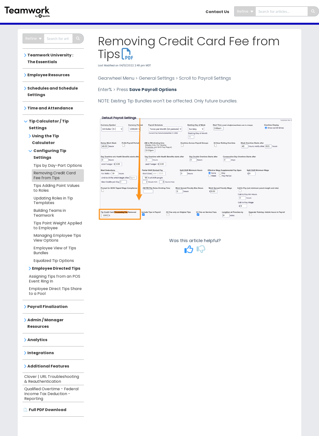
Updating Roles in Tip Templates (53, 200)
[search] (281, 11)
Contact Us (217, 12)
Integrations (40, 353)
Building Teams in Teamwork (49, 213)
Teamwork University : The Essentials (50, 58)
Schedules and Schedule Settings (52, 91)
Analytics (37, 340)
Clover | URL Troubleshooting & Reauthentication (51, 379)
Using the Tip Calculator (45, 139)
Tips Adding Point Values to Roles (56, 188)
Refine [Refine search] (245, 11)
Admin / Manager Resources (45, 323)
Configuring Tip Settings (49, 154)
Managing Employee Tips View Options (57, 238)
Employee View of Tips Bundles (54, 250)
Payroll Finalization (47, 306)
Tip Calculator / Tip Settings (49, 124)
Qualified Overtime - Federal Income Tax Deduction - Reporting (51, 393)
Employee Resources (48, 75)
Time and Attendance (50, 108)
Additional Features (48, 366)
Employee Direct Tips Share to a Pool (55, 291)
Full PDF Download (47, 410)
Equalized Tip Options (53, 260)
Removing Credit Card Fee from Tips (54, 175)
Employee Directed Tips (56, 268)
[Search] (313, 11)
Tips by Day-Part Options (57, 165)
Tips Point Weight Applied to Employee (57, 225)
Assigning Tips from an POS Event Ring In (54, 279)
